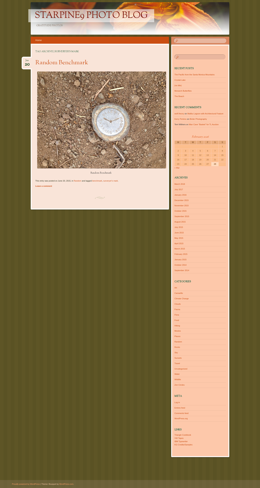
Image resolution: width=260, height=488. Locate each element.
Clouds (177, 304)
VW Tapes (178, 438)
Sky (176, 352)
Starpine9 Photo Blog (91, 15)
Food (176, 320)
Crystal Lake (179, 80)
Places (177, 336)
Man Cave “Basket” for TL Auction (203, 124)
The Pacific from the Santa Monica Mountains (194, 75)
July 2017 (178, 189)
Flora (176, 315)
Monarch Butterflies (183, 91)
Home (38, 40)
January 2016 (180, 195)
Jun (27, 61)
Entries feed (179, 408)
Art (175, 288)
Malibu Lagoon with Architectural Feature (205, 114)
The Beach (179, 96)
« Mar (176, 168)
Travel (177, 363)
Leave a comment (43, 186)
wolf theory (179, 114)
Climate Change (181, 298)
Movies (177, 331)
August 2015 (180, 222)
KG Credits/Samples (183, 445)
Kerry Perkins (180, 119)
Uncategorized (180, 369)
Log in (177, 402)
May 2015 (178, 238)
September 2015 (181, 216)
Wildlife (177, 379)
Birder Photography (198, 119)
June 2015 (179, 233)
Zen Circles (179, 385)
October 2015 (180, 211)
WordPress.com (66, 484)
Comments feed (181, 413)
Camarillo (178, 293)
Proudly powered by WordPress (26, 484)
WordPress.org (181, 418)
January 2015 (180, 259)
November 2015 (181, 205)
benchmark (97, 181)
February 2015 (180, 254)
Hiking (177, 326)
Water (177, 374)
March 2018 (179, 184)
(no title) (178, 85)
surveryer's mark (110, 181)
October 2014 (180, 265)
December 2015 (181, 200)
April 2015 (178, 243)
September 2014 (181, 270)
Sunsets (178, 358)
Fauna (177, 309)
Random (77, 181)
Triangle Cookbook (182, 435)
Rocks (177, 347)
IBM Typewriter (181, 441)
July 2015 (178, 227)
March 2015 (179, 249)
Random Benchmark (61, 63)
